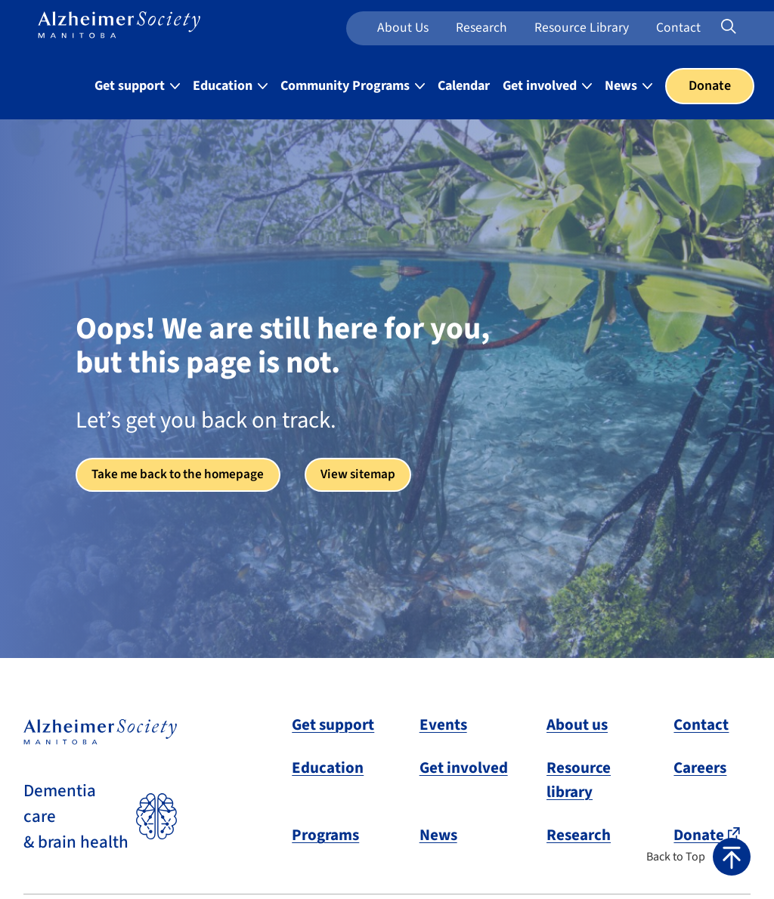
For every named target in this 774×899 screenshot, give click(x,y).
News (438, 834)
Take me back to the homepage (182, 474)
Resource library (578, 779)
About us (403, 27)
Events (443, 724)
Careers (699, 767)
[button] (698, 857)
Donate (710, 85)
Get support (333, 724)
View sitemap (368, 474)
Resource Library (581, 27)
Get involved (464, 767)
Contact (678, 27)
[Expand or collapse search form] (729, 28)
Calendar (464, 85)
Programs (325, 834)
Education (328, 767)
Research (481, 27)
